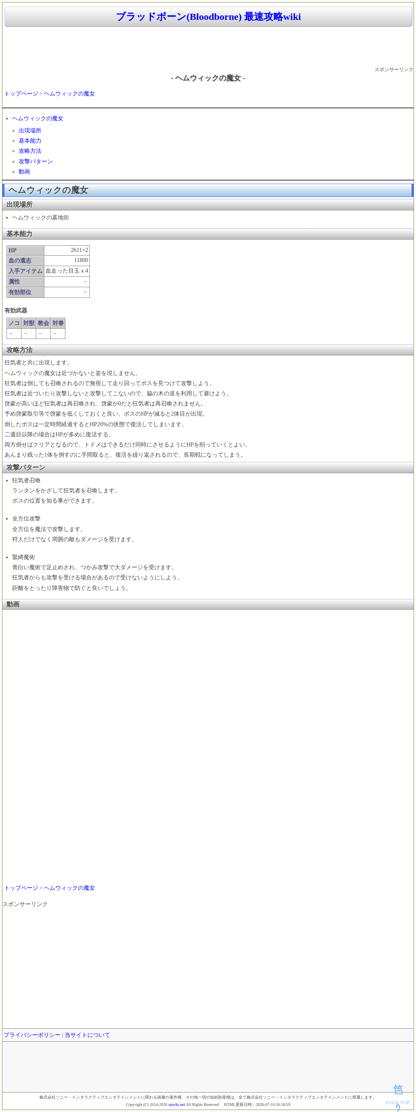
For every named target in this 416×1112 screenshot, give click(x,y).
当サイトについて (87, 1035)
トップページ (21, 94)
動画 (24, 172)
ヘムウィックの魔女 (69, 94)
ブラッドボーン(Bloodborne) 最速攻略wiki (208, 16)
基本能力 (30, 141)
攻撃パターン (36, 161)
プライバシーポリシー (32, 1035)
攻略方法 (30, 151)
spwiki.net (176, 1104)
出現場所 (30, 131)
